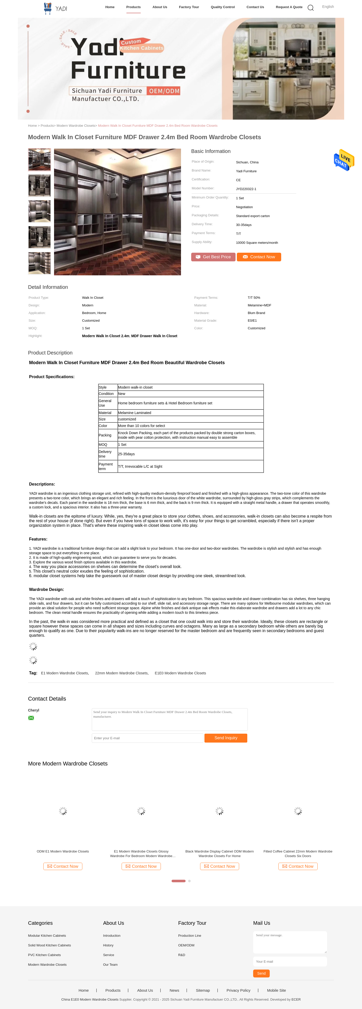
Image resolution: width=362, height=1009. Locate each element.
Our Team (110, 965)
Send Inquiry (226, 738)
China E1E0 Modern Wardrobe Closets (89, 999)
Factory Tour (189, 7)
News (174, 990)
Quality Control (223, 7)
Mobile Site (276, 990)
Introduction (111, 935)
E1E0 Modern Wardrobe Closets (180, 673)
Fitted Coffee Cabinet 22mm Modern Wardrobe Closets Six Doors (298, 853)
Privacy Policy (238, 990)
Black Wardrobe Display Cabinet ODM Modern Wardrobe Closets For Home (219, 853)
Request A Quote (289, 7)
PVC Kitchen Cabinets (44, 955)
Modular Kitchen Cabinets (47, 935)
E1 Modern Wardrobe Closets (64, 673)
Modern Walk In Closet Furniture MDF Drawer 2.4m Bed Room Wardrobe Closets (158, 125)
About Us (159, 7)
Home (109, 7)
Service (108, 955)
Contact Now (259, 256)
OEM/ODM (186, 945)
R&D (181, 955)
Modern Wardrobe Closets (47, 965)
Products (133, 7)
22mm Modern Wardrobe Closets (121, 673)
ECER (296, 999)
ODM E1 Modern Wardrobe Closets (63, 851)
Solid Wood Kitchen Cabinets (49, 945)
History (108, 945)
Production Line (189, 935)
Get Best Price (213, 256)
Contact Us (255, 7)
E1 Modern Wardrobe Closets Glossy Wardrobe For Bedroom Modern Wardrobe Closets (141, 853)
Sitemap (203, 990)
